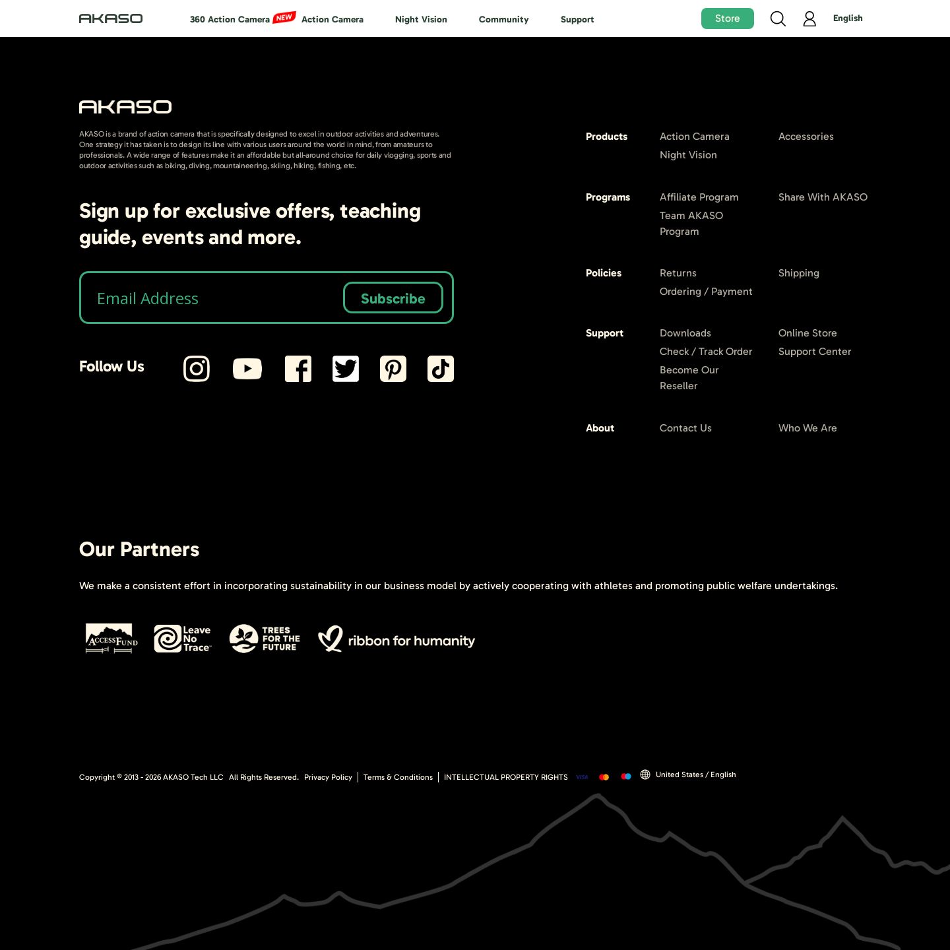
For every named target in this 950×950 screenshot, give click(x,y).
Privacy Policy (328, 777)
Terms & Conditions (398, 777)
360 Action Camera (230, 19)
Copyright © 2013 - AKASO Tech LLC (151, 777)
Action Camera (332, 19)
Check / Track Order (706, 351)
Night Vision (421, 19)
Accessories (806, 136)
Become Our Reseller (689, 378)
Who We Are (807, 428)
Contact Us (686, 428)
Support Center (815, 351)
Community (504, 19)
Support (577, 19)
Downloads (685, 333)
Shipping (798, 273)
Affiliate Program (699, 197)
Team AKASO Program (691, 223)
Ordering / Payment (706, 291)
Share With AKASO (823, 197)
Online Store (807, 333)
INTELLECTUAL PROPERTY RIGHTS (506, 777)
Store (727, 18)
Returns (678, 273)
